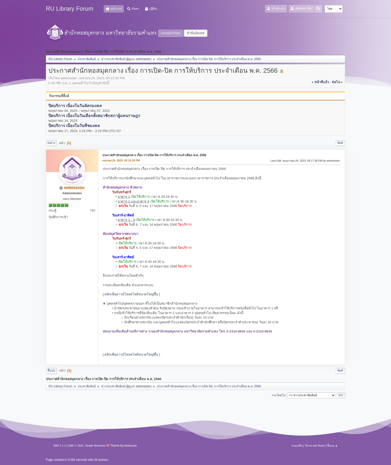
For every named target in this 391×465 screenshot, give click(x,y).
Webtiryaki (130, 445)
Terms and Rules (315, 445)
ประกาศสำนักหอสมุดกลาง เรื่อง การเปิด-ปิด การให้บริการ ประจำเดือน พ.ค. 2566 (154, 155)
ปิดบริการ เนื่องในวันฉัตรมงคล (75, 106)
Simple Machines (95, 445)
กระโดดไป (279, 395)
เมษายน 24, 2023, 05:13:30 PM (121, 160)
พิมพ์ (340, 142)
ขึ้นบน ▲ (332, 445)
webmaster (143, 59)
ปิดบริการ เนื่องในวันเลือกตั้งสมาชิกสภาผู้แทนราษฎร (94, 116)
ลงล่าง (51, 142)
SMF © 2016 (76, 445)
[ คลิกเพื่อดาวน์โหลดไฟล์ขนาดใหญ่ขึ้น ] (131, 294)
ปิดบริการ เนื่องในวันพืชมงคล (74, 126)
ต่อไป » (337, 82)
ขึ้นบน (51, 370)
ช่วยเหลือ (297, 445)
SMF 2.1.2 (59, 445)
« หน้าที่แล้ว (320, 82)
